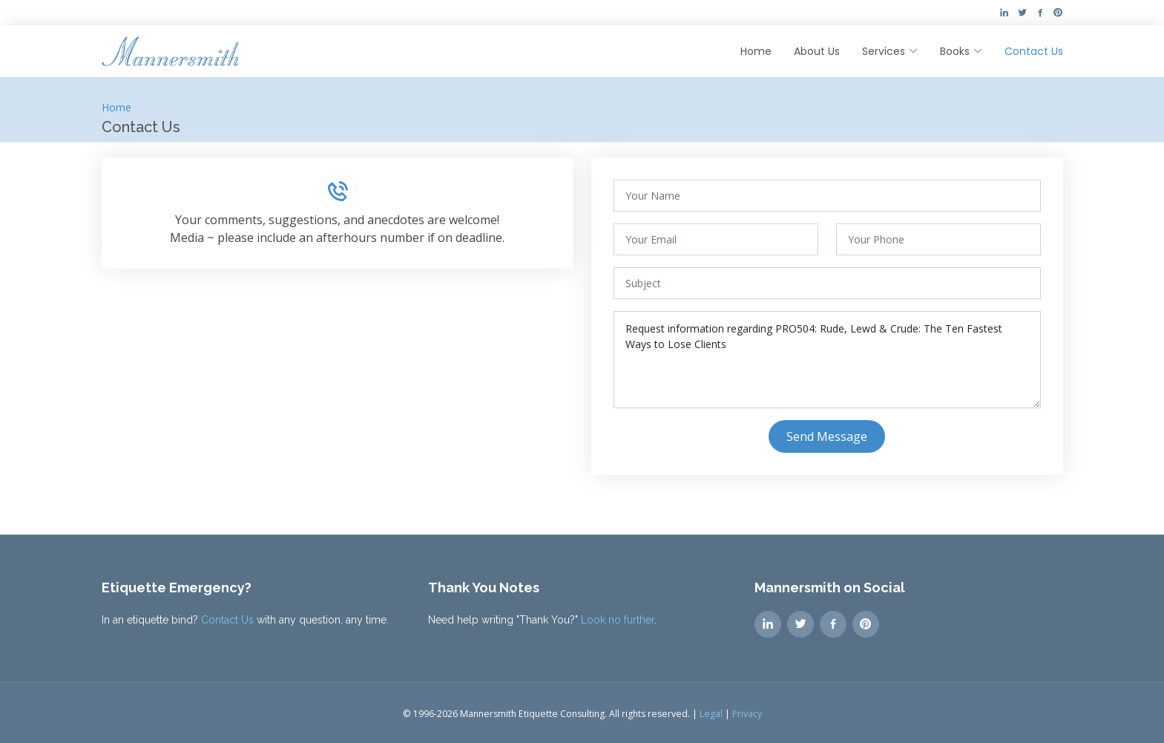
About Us (817, 51)
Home (756, 51)
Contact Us (1033, 51)
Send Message (826, 436)
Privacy (747, 713)
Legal (711, 713)
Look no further (617, 620)
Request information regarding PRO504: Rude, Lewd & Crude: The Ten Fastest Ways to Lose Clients (827, 359)
